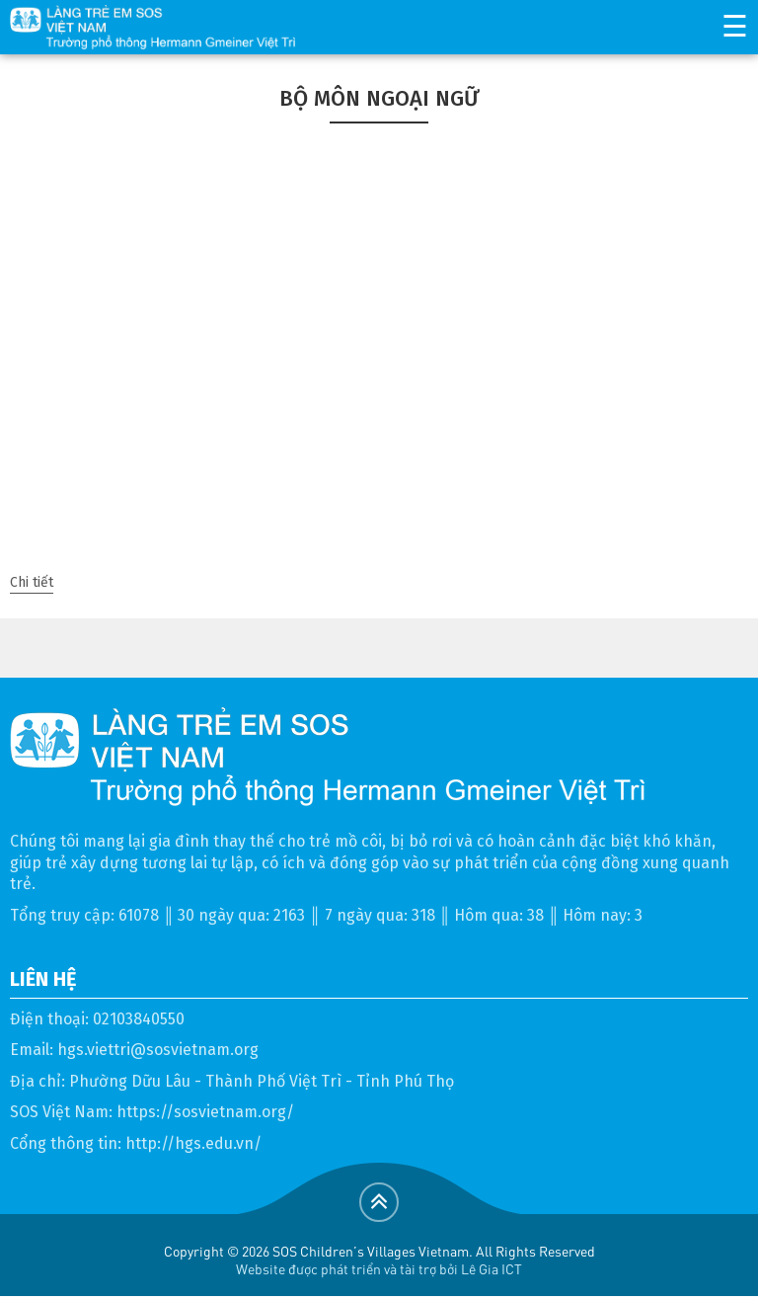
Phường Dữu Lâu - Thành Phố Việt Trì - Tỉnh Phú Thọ (261, 1081)
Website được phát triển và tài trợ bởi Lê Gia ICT (379, 1268)
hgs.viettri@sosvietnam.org (158, 1049)
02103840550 (139, 1019)
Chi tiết (31, 582)
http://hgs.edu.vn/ (193, 1143)
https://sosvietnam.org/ (205, 1111)
